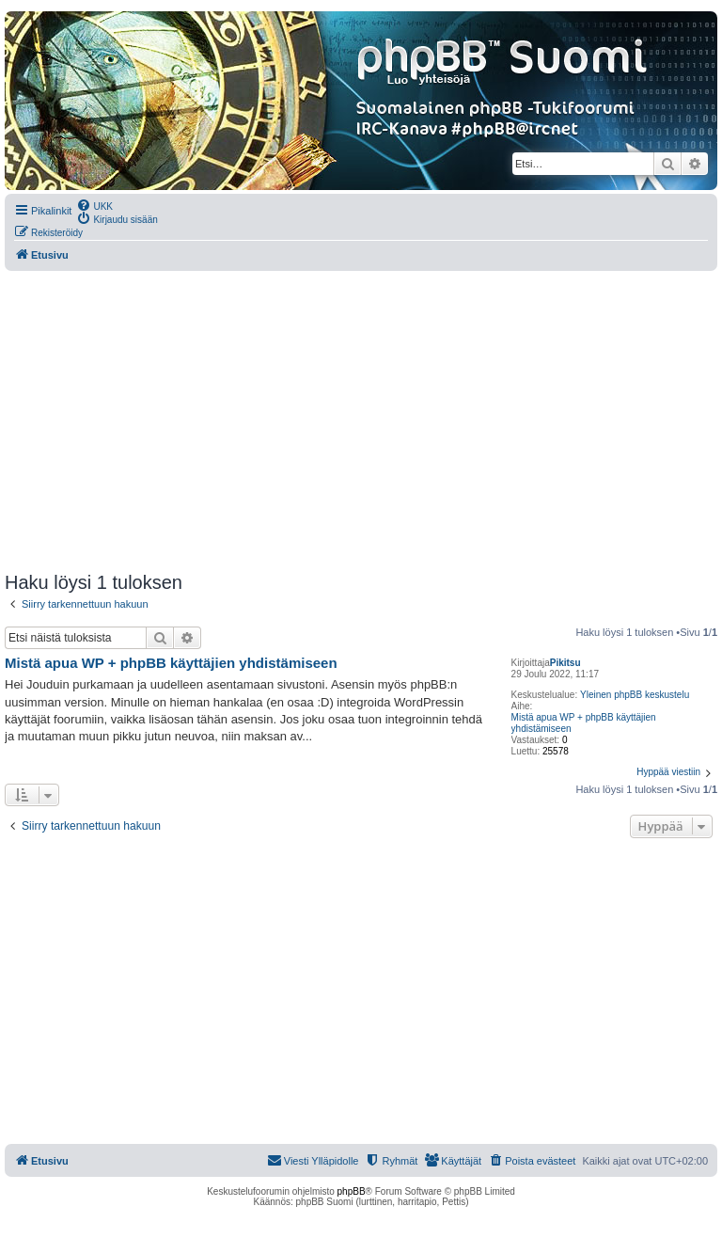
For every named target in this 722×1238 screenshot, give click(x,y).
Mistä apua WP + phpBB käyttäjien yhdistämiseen (583, 723)
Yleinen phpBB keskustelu (634, 695)
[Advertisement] (361, 421)
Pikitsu (565, 663)
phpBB (351, 1191)
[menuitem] (94, 205)
